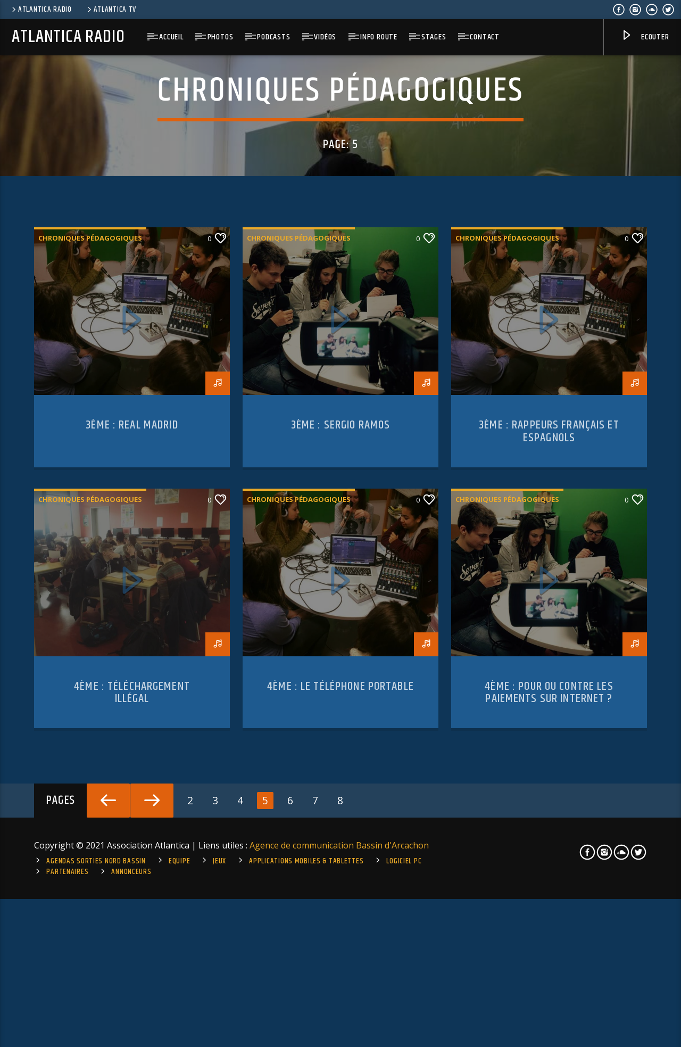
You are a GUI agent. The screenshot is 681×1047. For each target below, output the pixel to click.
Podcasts (273, 37)
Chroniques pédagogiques (90, 493)
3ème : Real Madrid (132, 680)
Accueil (171, 37)
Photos (220, 37)
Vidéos (325, 37)
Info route (378, 37)
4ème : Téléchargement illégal (132, 947)
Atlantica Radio (41, 9)
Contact (485, 37)
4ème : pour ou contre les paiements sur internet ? (549, 947)
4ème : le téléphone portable (340, 940)
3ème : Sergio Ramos (341, 680)
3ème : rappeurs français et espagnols (549, 686)
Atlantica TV (111, 9)
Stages (433, 37)
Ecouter (645, 37)
